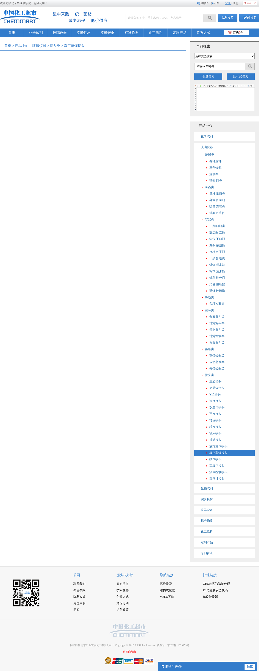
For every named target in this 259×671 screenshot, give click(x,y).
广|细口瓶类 (217, 226)
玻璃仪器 (60, 33)
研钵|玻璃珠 (217, 290)
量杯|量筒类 (217, 193)
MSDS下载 (167, 596)
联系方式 (203, 33)
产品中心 (22, 46)
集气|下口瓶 (217, 239)
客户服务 (123, 583)
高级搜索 (166, 583)
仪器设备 (207, 510)
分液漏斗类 (216, 316)
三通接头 (215, 381)
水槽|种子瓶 (217, 252)
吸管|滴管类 (217, 206)
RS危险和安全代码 (215, 590)
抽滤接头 (215, 439)
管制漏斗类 (216, 329)
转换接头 (215, 426)
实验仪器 (108, 33)
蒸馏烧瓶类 (216, 355)
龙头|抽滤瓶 (217, 245)
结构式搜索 (240, 76)
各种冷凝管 (216, 303)
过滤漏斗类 (216, 323)
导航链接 (167, 575)
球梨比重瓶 (216, 213)
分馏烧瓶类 (216, 368)
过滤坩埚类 (216, 336)
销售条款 (79, 590)
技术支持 (123, 590)
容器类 (209, 219)
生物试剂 (207, 488)
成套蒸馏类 (216, 362)
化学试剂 (36, 33)
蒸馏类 (209, 349)
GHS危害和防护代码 (216, 583)
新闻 (76, 609)
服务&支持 (125, 575)
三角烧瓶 (215, 167)
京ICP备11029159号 (178, 645)
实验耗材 (84, 33)
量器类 (209, 187)
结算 (250, 666)
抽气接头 (215, 459)
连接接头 (215, 401)
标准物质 (132, 33)
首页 (11, 33)
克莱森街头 (216, 388)
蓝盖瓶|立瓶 (217, 232)
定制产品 (179, 33)
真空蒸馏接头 (218, 452)
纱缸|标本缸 (217, 264)
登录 (228, 3)
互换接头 (215, 414)
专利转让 (207, 553)
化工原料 (156, 33)
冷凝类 (209, 297)
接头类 (55, 46)
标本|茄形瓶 (217, 271)
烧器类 (209, 154)
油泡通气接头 (218, 446)
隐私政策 (79, 596)
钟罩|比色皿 (217, 277)
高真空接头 (216, 465)
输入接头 (215, 433)
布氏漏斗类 (216, 342)
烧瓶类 (213, 174)
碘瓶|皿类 (215, 180)
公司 (76, 575)
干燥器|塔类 (217, 258)
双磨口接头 (216, 407)
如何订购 (123, 603)
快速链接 (210, 575)
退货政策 (123, 609)
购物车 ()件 (173, 666)
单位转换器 (210, 596)
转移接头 (215, 420)
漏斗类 (209, 310)
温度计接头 (216, 478)
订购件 (238, 32)
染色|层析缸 (217, 284)
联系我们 (79, 583)
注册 (235, 3)
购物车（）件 (210, 3)
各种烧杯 (215, 161)
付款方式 (123, 596)
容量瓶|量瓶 (217, 200)
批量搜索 (208, 76)
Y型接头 (215, 394)
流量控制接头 (218, 472)
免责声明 (79, 603)
